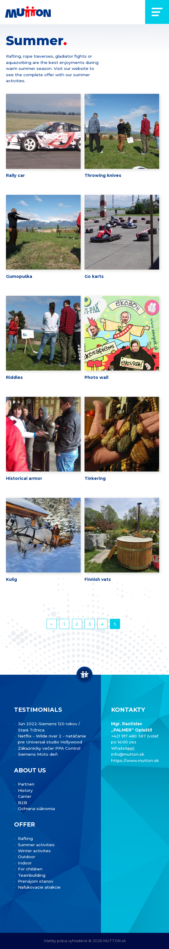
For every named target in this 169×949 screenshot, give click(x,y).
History (25, 790)
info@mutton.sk (127, 754)
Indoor (25, 863)
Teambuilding (31, 875)
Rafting (25, 838)
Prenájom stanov (35, 881)
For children (30, 869)
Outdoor (26, 856)
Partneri (26, 784)
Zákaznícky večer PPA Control (49, 748)
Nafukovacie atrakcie (39, 887)
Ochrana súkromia (36, 808)
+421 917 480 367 (129, 736)
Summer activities (36, 844)
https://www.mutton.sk (135, 760)
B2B (22, 802)
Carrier (24, 796)
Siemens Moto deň (38, 754)
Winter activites (34, 850)
